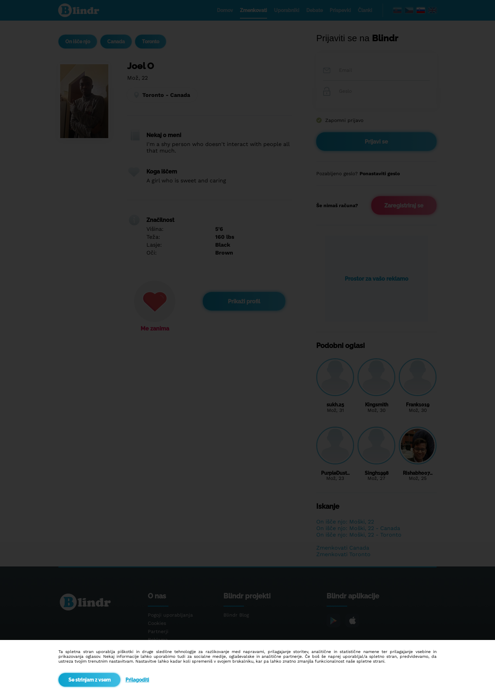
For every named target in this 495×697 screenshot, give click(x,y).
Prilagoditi (137, 680)
